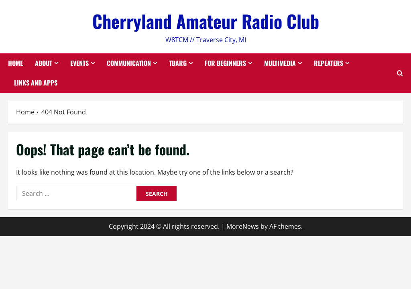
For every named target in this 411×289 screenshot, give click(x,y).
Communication (129, 63)
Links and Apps (35, 83)
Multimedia (280, 63)
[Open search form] (400, 73)
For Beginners (225, 63)
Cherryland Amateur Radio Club (205, 21)
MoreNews (242, 226)
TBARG (178, 63)
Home (15, 63)
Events (79, 63)
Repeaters (328, 63)
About (43, 63)
